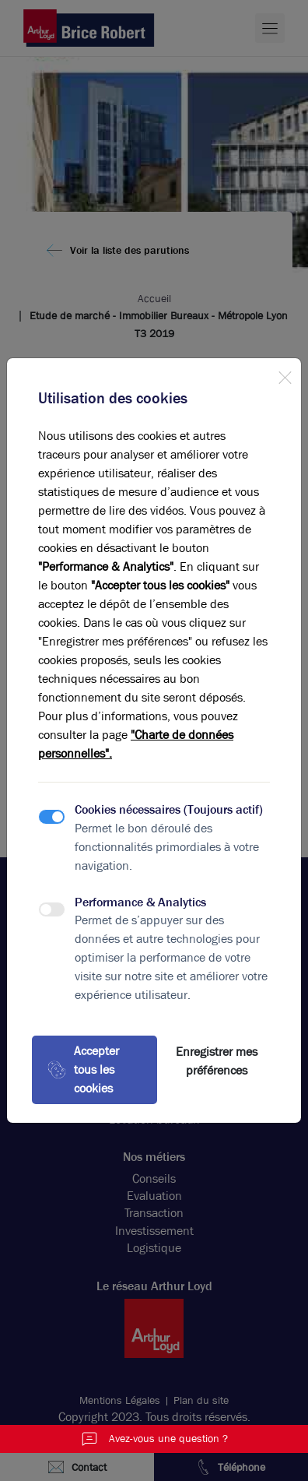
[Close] (284, 374)
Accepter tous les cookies (83, 1069)
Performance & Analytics (140, 902)
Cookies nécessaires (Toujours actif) (169, 809)
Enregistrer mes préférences (216, 1060)
